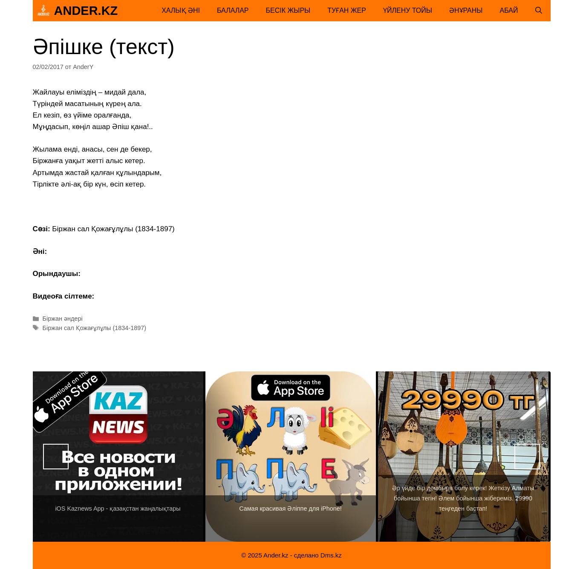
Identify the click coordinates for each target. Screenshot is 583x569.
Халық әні (181, 10)
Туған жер (346, 10)
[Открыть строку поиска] (539, 10)
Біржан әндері (63, 318)
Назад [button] (56, 456)
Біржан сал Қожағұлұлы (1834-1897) (95, 328)
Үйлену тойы (407, 10)
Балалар (233, 10)
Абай (509, 10)
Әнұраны (466, 10)
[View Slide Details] (118, 456)
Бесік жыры (288, 10)
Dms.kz (331, 555)
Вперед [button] (527, 456)
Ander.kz (86, 10)
